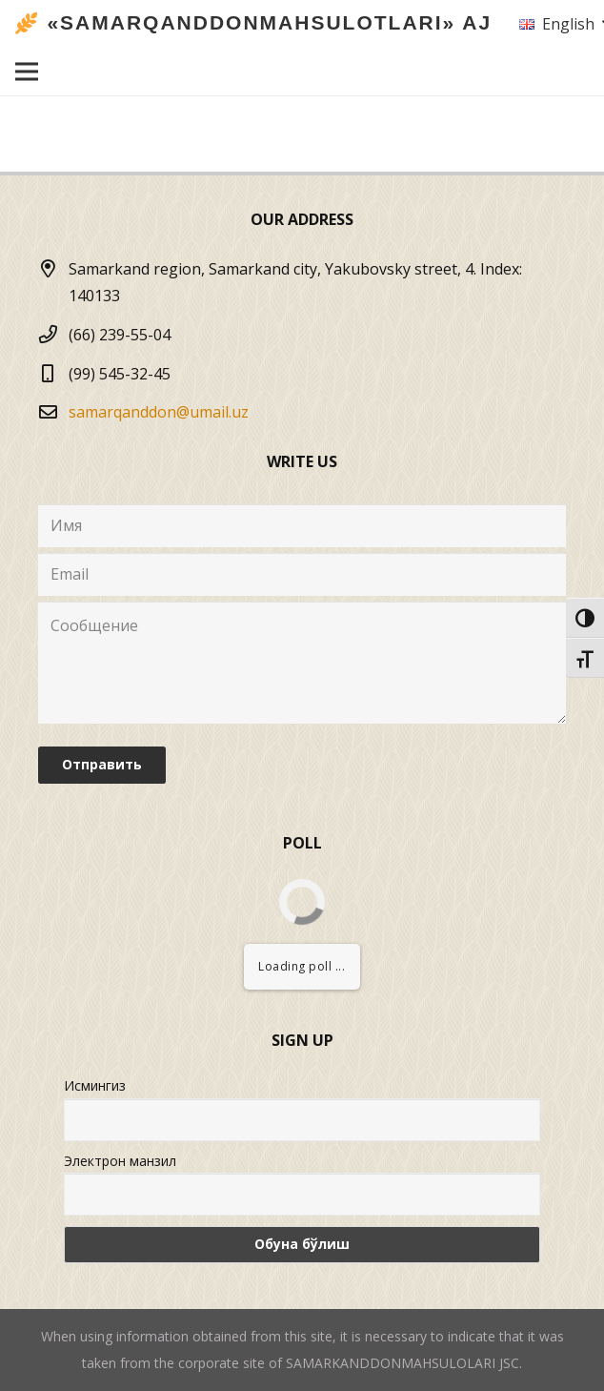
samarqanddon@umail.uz (159, 411)
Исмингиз (95, 1085)
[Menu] (26, 71)
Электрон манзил (120, 1161)
